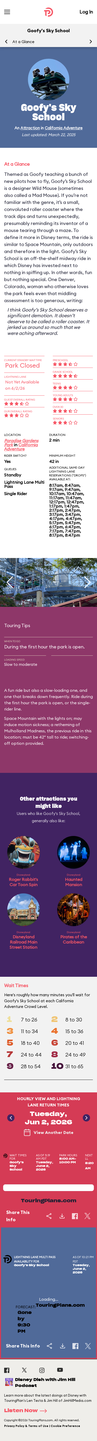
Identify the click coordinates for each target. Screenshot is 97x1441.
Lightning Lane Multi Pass (24, 484)
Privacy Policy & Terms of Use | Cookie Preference (42, 1426)
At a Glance (23, 41)
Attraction (30, 127)
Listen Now (27, 1411)
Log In (86, 12)
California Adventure (64, 127)
